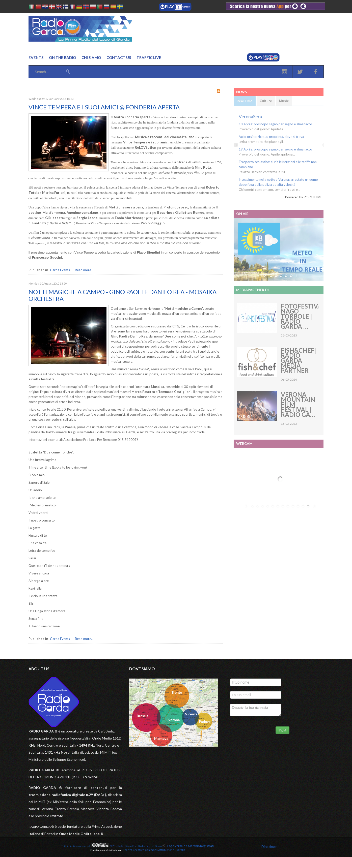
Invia (282, 730)
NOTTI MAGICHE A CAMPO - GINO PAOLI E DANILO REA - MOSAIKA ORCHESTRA (122, 295)
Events (36, 57)
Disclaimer (269, 847)
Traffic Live (149, 57)
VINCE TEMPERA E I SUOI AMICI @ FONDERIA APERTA (104, 107)
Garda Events (60, 270)
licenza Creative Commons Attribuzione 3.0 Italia (154, 849)
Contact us (118, 57)
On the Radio (62, 57)
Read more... (84, 270)
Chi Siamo (91, 57)
